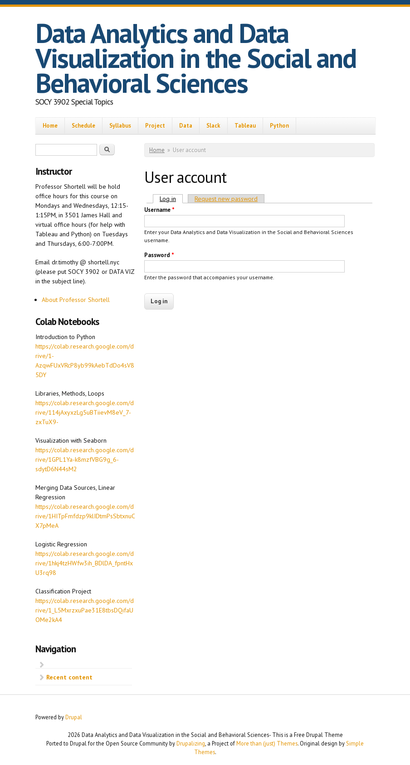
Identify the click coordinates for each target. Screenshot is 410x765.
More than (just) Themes (267, 743)
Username (159, 210)
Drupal (73, 717)
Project (155, 125)
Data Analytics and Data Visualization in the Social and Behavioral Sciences (195, 57)
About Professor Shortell (76, 300)
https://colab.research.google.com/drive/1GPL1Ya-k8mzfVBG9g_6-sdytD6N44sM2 (84, 459)
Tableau (245, 125)
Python (279, 125)
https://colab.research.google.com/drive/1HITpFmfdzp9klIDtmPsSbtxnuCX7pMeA (85, 516)
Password (159, 255)
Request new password (226, 199)
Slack (213, 125)
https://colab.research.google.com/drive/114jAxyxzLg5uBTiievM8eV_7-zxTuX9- (84, 412)
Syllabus (120, 125)
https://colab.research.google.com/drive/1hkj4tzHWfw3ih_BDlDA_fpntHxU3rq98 (84, 563)
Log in (171, 199)
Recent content (69, 677)
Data (185, 125)
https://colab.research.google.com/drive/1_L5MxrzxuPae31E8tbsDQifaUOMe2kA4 (84, 610)
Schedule (83, 125)
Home (50, 125)
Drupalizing (190, 743)
